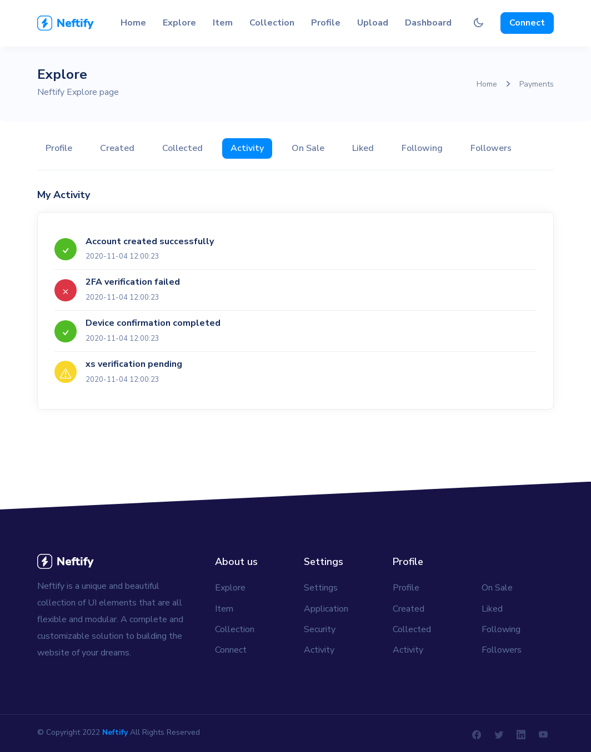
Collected (182, 148)
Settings (321, 588)
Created (117, 148)
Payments (536, 84)
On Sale (308, 148)
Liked (363, 148)
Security (319, 629)
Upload (372, 23)
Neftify (115, 732)
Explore (179, 23)
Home (133, 23)
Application (326, 609)
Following (422, 148)
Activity (247, 148)
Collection (271, 23)
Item (223, 23)
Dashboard (428, 23)
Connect (527, 23)
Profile (325, 23)
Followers (491, 148)
